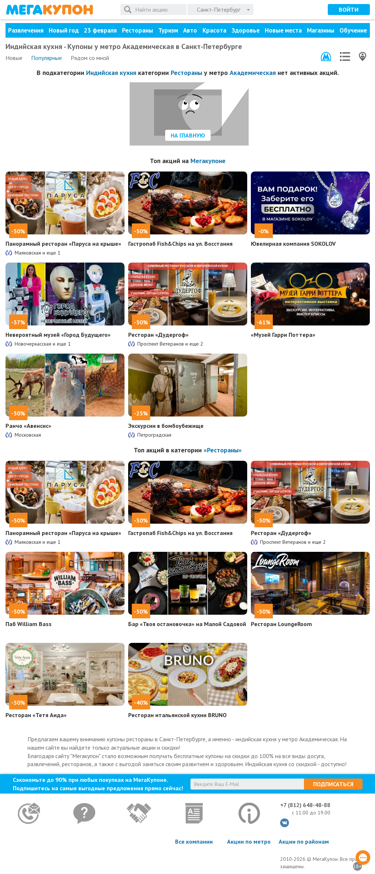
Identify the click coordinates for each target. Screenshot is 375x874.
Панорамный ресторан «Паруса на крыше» (63, 243)
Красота (214, 30)
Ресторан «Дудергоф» (158, 334)
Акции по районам (304, 841)
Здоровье (245, 30)
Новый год (64, 30)
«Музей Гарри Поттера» (283, 334)
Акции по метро (249, 841)
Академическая (253, 72)
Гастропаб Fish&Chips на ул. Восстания (180, 243)
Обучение (353, 30)
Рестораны (137, 30)
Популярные (46, 57)
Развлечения (26, 30)
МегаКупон (49, 9)
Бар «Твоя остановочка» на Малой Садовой (187, 624)
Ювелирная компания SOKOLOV (293, 243)
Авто (190, 30)
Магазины (320, 30)
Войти (349, 9)
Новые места (283, 30)
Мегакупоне (208, 161)
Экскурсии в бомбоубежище (166, 425)
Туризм (168, 30)
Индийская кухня (111, 72)
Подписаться (333, 784)
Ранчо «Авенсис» (28, 425)
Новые (13, 57)
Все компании (194, 841)
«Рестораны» (223, 450)
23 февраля (100, 30)
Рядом (90, 57)
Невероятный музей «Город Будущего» (58, 334)
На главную (188, 135)
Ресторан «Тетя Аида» (36, 715)
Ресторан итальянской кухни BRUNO (177, 715)
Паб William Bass (28, 624)
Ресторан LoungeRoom (281, 624)
